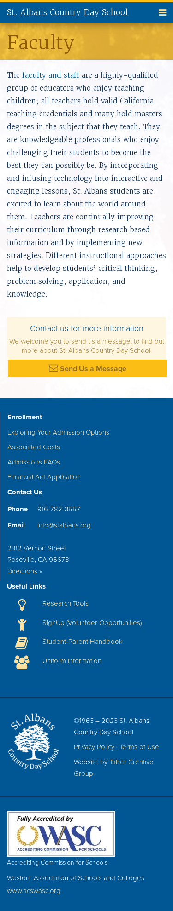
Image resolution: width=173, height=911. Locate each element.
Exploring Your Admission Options (58, 432)
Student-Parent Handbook (82, 641)
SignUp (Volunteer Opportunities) (92, 623)
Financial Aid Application (44, 477)
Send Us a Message (87, 368)
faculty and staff (50, 75)
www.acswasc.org (33, 891)
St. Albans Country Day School (67, 12)
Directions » (24, 571)
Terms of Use (139, 747)
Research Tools (65, 603)
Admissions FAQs (33, 462)
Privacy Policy (94, 747)
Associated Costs (33, 447)
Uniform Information (71, 661)
